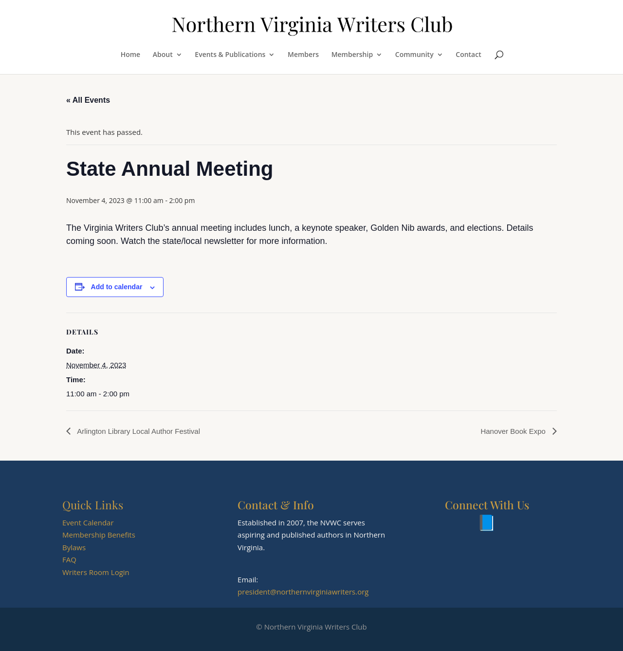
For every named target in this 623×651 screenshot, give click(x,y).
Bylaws (74, 547)
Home (131, 55)
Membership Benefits (98, 534)
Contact (468, 55)
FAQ (69, 559)
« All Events (88, 100)
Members (303, 55)
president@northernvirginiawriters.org (303, 591)
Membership (352, 55)
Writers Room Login (95, 572)
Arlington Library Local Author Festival (137, 431)
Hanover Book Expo (514, 431)
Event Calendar (88, 522)
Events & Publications (230, 55)
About (163, 55)
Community (414, 55)
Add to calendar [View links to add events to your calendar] (117, 287)
